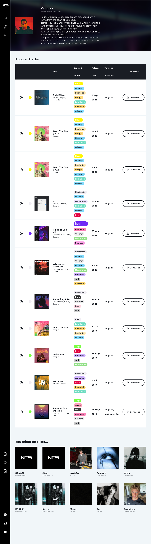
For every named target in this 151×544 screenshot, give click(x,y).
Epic (76, 306)
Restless (78, 243)
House (77, 84)
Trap (76, 346)
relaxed (77, 111)
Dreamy (77, 88)
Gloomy (77, 234)
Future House (77, 224)
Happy (77, 97)
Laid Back (78, 102)
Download (132, 97)
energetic (78, 229)
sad (75, 279)
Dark (76, 297)
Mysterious (79, 238)
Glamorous (79, 201)
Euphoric (78, 93)
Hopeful (78, 138)
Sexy (76, 215)
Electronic (79, 192)
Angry (76, 405)
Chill (76, 319)
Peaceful (78, 106)
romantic (78, 274)
